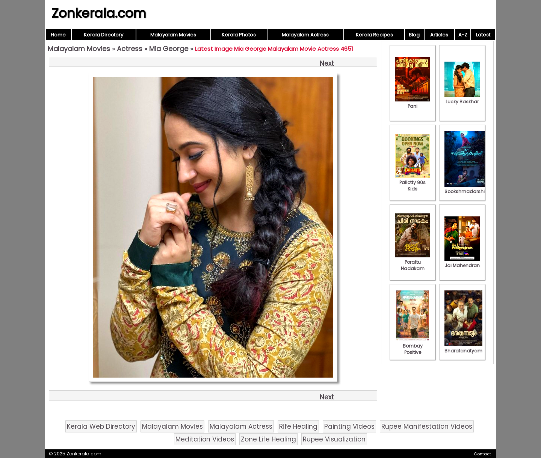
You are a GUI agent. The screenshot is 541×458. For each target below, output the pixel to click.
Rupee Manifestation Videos (426, 426)
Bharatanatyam (463, 347)
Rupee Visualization (334, 439)
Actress (129, 48)
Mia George (168, 48)
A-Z (462, 34)
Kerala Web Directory (101, 426)
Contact (482, 454)
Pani (412, 103)
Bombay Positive (412, 345)
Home (58, 34)
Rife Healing (298, 426)
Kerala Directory (103, 34)
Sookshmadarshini (466, 188)
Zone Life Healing (268, 439)
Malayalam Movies (173, 34)
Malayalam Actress (305, 34)
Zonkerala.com (98, 13)
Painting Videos (349, 426)
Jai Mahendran (462, 262)
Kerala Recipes (374, 34)
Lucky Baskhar (462, 98)
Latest (483, 34)
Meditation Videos (204, 439)
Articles (439, 34)
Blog (414, 34)
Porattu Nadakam (412, 262)
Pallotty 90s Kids (412, 182)
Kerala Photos (239, 34)
